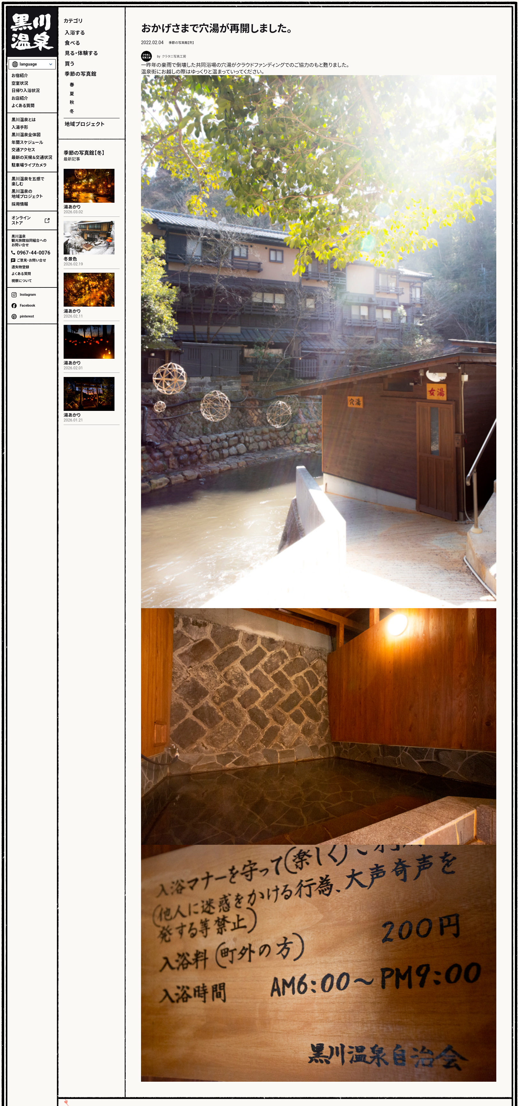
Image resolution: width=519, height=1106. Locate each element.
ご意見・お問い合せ (31, 260)
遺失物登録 (20, 267)
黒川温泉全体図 (26, 134)
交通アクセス (23, 149)
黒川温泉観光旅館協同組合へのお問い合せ (29, 240)
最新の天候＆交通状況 (32, 157)
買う (70, 64)
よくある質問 (23, 105)
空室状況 (20, 83)
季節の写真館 (81, 74)
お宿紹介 (20, 75)
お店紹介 (20, 98)
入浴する (75, 33)
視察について (22, 281)
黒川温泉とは (24, 119)
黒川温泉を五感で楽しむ (28, 181)
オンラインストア (21, 220)
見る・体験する (81, 53)
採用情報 (20, 204)
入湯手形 (20, 127)
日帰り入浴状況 (26, 90)
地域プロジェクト (85, 124)
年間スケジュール (27, 142)
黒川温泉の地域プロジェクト (27, 194)
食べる (72, 43)
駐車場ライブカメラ (29, 165)
